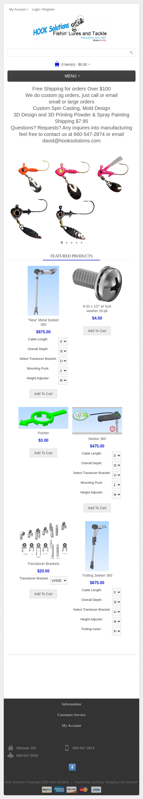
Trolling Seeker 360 (97, 575)
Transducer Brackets (43, 564)
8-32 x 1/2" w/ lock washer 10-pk (97, 308)
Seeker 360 (97, 439)
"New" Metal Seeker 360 (43, 322)
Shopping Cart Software (121, 782)
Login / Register (43, 9)
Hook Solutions (59, 782)
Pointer (43, 433)
